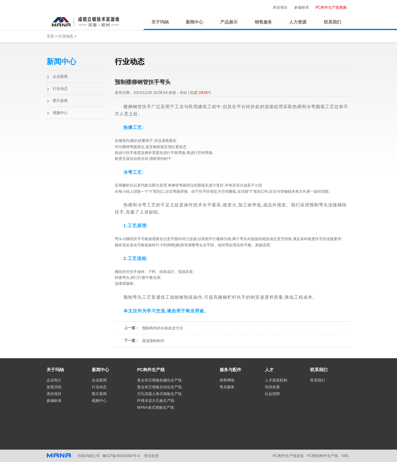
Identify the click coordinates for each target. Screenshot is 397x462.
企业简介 (54, 380)
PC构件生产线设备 (288, 456)
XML (345, 456)
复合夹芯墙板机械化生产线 (159, 380)
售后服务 (227, 387)
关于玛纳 (160, 22)
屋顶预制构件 (153, 341)
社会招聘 (272, 394)
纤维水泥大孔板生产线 (155, 400)
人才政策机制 (276, 380)
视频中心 (60, 113)
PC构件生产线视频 (331, 7)
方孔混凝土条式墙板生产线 (159, 394)
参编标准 (301, 7)
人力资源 (297, 22)
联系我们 (332, 22)
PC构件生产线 (151, 369)
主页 (50, 36)
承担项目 (280, 7)
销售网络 (227, 380)
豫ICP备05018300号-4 (121, 456)
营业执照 (151, 456)
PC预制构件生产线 (322, 456)
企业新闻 (60, 76)
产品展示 (229, 22)
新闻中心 (194, 22)
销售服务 (263, 22)
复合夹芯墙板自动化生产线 (159, 387)
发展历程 (54, 387)
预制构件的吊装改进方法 (162, 328)
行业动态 (65, 36)
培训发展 (272, 387)
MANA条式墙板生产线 (155, 407)
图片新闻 (60, 101)
